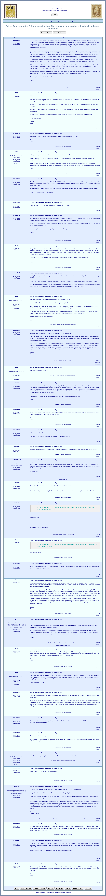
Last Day (27, 21)
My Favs (59, 21)
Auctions (16, 164)
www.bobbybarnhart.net (63, 645)
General (81, 21)
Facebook (68, 892)
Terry (16, 92)
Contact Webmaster (40, 892)
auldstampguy (17, 459)
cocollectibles (16, 40)
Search (20, 21)
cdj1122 (16, 786)
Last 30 (42, 21)
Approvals (73, 21)
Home (5, 21)
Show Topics (13, 21)
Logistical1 (16, 840)
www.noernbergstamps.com (63, 404)
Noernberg (17, 382)
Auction (66, 21)
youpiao (16, 502)
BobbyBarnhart (16, 619)
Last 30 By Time (51, 21)
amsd (16, 151)
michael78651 (16, 178)
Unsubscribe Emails (60, 892)
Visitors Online (50, 892)
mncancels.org (63, 479)
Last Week (35, 21)
